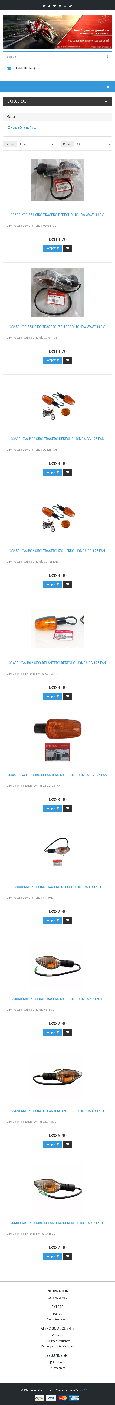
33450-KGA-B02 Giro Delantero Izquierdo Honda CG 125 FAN (57, 775)
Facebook (57, 1362)
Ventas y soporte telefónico (57, 1346)
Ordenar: (10, 144)
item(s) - (23, 68)
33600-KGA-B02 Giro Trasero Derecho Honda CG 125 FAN (57, 439)
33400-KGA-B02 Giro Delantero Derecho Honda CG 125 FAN (57, 663)
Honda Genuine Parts (23, 127)
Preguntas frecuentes (57, 1341)
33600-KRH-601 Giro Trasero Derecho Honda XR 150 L (57, 887)
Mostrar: (67, 144)
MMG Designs (87, 1390)
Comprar (52, 248)
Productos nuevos (57, 1319)
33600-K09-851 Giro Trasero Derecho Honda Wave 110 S (57, 215)
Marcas (57, 1314)
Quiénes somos (57, 1298)
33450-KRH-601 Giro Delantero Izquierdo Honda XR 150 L (57, 1111)
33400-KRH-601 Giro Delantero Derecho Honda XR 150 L (57, 1223)
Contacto (57, 1335)
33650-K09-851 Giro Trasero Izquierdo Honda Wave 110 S (57, 327)
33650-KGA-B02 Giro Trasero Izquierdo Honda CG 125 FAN (57, 551)
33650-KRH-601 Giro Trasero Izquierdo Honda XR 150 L (57, 999)
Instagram (57, 1368)
